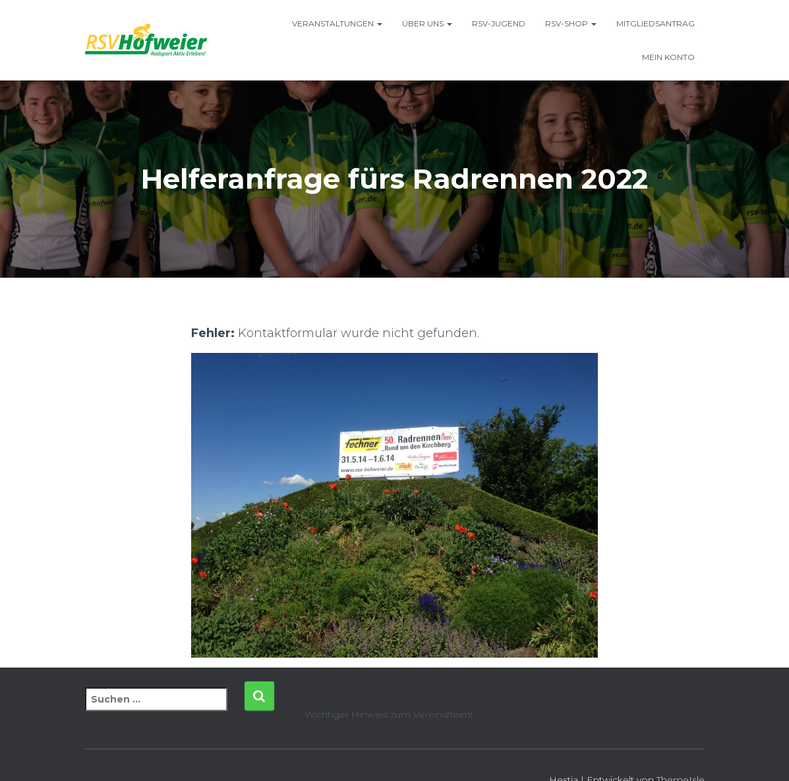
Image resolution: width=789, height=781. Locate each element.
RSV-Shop (571, 23)
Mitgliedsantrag (655, 23)
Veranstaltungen (337, 23)
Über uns (427, 23)
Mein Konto (668, 57)
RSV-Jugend (498, 23)
